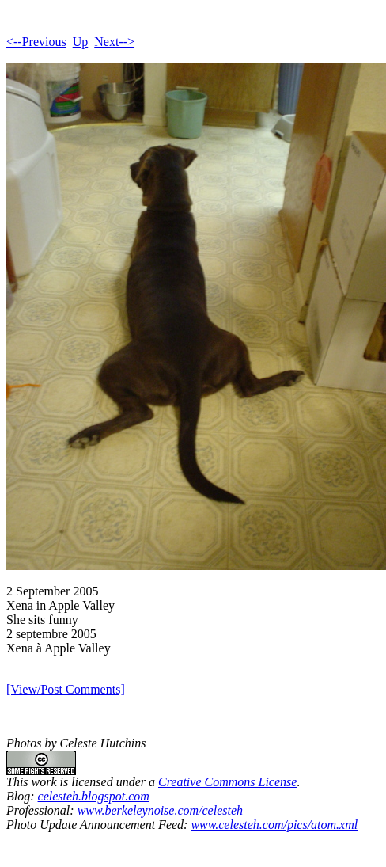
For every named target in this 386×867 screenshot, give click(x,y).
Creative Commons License (227, 782)
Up (81, 41)
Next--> (114, 41)
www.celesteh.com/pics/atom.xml (274, 824)
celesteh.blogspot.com (93, 796)
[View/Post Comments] (65, 689)
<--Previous (36, 41)
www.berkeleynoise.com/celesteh (160, 810)
